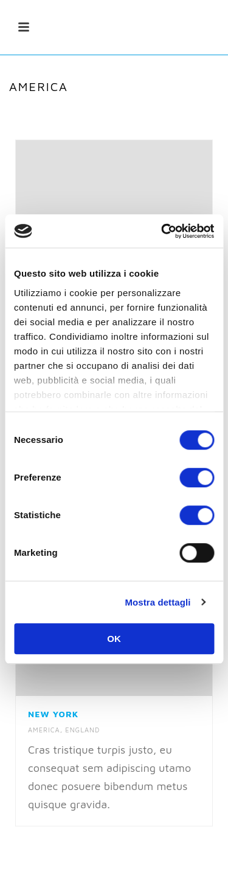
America (44, 730)
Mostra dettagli (157, 602)
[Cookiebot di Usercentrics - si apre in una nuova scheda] (162, 231)
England (82, 730)
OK (114, 638)
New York (53, 714)
